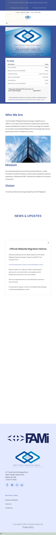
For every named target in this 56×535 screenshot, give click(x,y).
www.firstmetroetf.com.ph (17, 265)
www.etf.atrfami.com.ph (35, 265)
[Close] (48, 243)
